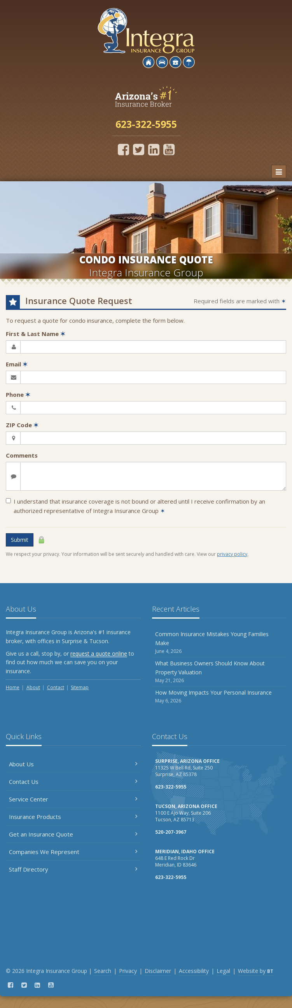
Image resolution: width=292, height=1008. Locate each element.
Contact (55, 687)
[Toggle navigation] (278, 171)
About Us (73, 764)
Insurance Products (73, 817)
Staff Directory (73, 869)
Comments (22, 455)
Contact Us (73, 781)
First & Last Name (35, 334)
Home (12, 687)
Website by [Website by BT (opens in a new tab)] (255, 970)
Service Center (73, 799)
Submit (19, 539)
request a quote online (98, 653)
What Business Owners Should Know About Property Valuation (219, 672)
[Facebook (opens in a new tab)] (123, 149)
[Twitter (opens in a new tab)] (138, 149)
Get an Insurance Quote (73, 834)
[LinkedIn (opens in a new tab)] (153, 149)
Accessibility (194, 970)
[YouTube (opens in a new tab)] (169, 149)
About (33, 687)
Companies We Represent (73, 852)
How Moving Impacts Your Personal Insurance (219, 697)
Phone (18, 394)
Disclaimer (158, 970)
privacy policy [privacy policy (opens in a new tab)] (232, 554)
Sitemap (80, 687)
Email (17, 364)
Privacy (128, 970)
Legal (223, 970)
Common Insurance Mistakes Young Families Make (219, 642)
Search (102, 970)
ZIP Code (22, 425)
